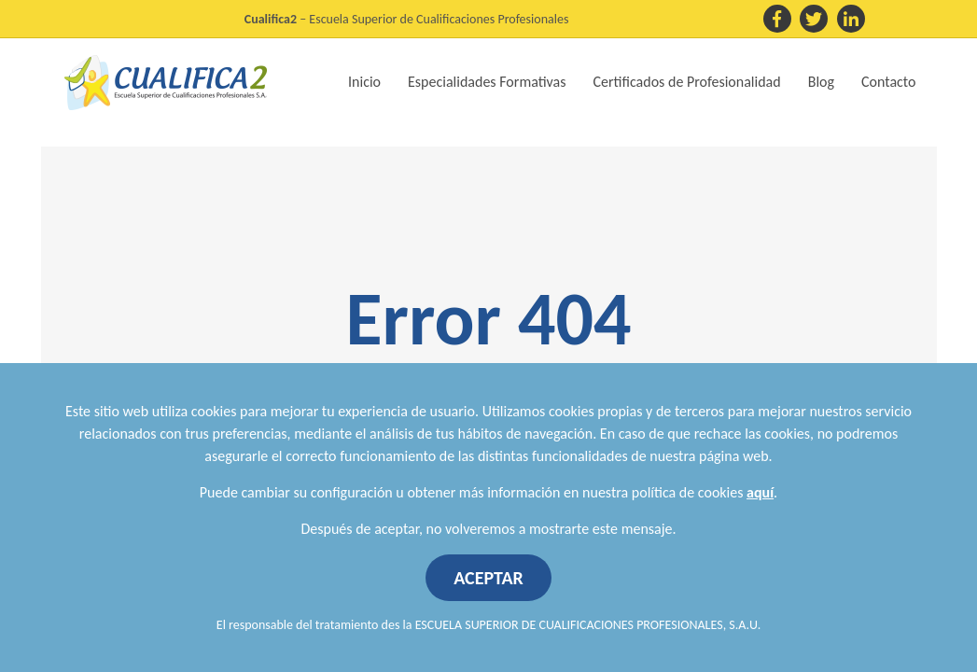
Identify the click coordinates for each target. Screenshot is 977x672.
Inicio (364, 82)
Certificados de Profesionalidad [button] (687, 82)
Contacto (888, 82)
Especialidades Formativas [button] (486, 82)
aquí (760, 492)
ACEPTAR (488, 578)
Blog (821, 82)
